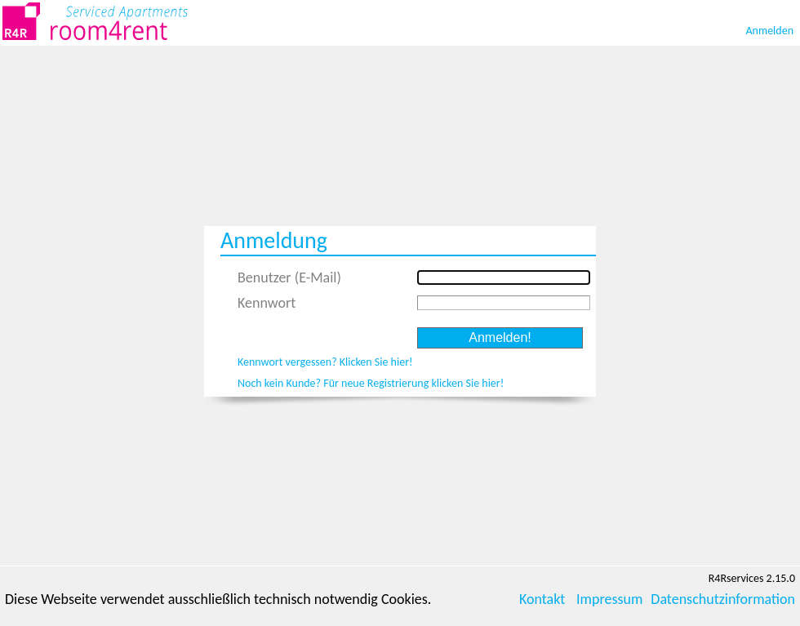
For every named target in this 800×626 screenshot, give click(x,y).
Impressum (609, 599)
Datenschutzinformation (723, 599)
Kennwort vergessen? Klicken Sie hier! (325, 362)
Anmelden (770, 31)
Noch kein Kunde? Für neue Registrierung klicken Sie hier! (371, 383)
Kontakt (542, 599)
